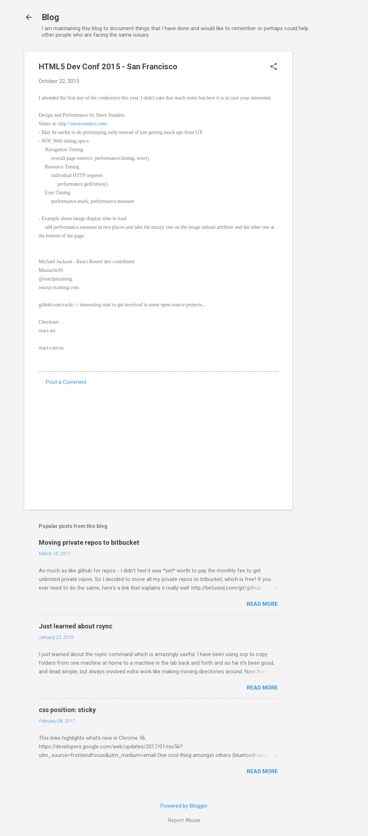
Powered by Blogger (184, 806)
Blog (50, 17)
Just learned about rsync (75, 626)
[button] (273, 67)
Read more (262, 604)
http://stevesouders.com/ (83, 123)
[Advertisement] (321, 159)
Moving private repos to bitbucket (89, 542)
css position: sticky (67, 710)
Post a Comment (66, 382)
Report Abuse (184, 820)
